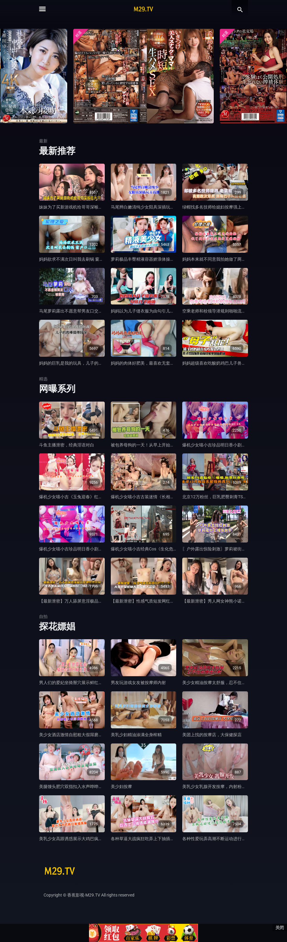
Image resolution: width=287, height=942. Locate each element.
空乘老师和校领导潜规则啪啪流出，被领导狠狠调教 (231, 311)
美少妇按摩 (121, 786)
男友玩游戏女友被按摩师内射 (138, 682)
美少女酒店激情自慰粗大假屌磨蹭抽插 (75, 734)
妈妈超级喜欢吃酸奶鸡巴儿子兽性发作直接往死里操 (231, 363)
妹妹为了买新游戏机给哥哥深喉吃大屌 (75, 207)
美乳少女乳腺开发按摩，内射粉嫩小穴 (218, 786)
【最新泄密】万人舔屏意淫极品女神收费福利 (81, 601)
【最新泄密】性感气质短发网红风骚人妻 (149, 601)
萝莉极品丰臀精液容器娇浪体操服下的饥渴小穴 (155, 259)
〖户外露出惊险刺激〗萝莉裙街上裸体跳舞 (222, 548)
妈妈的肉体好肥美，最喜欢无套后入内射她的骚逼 (157, 363)
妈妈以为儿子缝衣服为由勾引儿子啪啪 (147, 311)
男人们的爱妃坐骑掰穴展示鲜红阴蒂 (73, 682)
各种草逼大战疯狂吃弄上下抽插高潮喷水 (149, 838)
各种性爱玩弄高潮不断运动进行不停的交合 (222, 838)
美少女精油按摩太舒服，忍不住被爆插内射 (222, 682)
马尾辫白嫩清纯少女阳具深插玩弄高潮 (147, 207)
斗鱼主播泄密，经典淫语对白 (66, 445)
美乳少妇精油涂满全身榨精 (136, 734)
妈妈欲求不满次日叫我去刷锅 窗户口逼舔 (77, 259)
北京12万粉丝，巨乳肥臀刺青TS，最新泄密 (223, 496)
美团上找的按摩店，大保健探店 (212, 734)
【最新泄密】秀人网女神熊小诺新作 (216, 601)
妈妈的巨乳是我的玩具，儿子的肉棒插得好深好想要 (88, 363)
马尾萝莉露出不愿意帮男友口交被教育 (75, 311)
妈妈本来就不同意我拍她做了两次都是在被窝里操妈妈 (233, 259)
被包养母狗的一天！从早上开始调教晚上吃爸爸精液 (159, 445)
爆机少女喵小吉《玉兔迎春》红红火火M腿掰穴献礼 (87, 496)
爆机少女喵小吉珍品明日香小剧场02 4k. (76, 548)
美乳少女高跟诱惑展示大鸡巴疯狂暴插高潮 (79, 838)
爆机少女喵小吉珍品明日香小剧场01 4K (219, 445)
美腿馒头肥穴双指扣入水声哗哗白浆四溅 (77, 786)
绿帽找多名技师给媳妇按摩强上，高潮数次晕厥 (226, 207)
